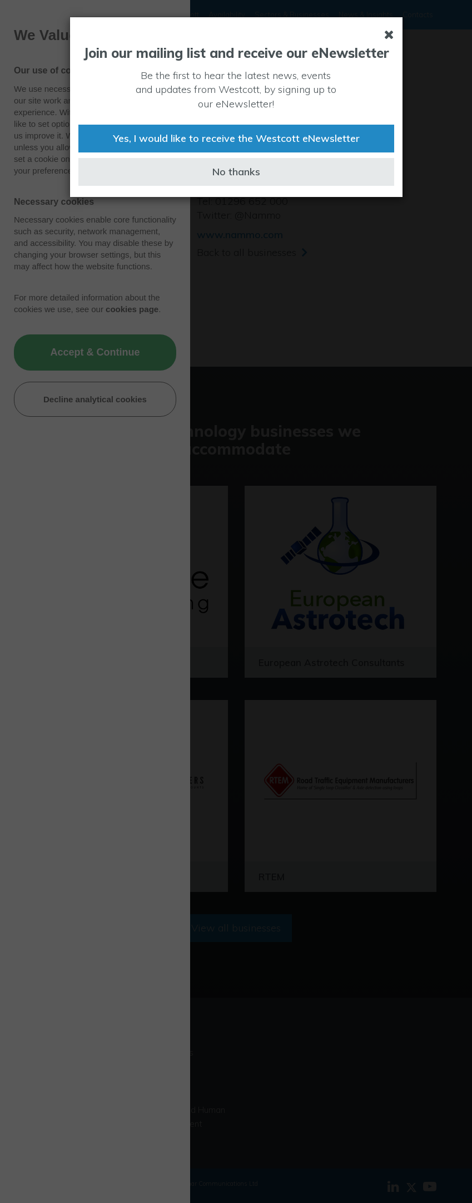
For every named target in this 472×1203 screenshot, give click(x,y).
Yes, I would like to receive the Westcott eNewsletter (236, 138)
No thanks (236, 171)
